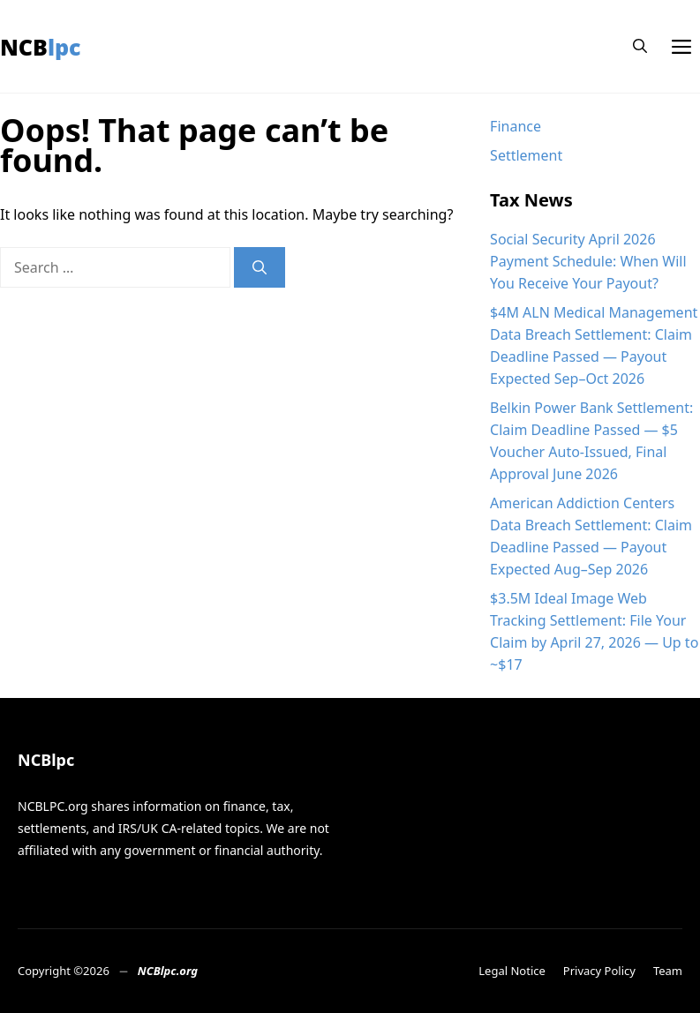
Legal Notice (512, 971)
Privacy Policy (599, 971)
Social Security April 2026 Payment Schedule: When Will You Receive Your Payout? (588, 261)
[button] (640, 46)
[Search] (259, 267)
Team (667, 971)
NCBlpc (40, 47)
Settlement (526, 155)
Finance (515, 126)
